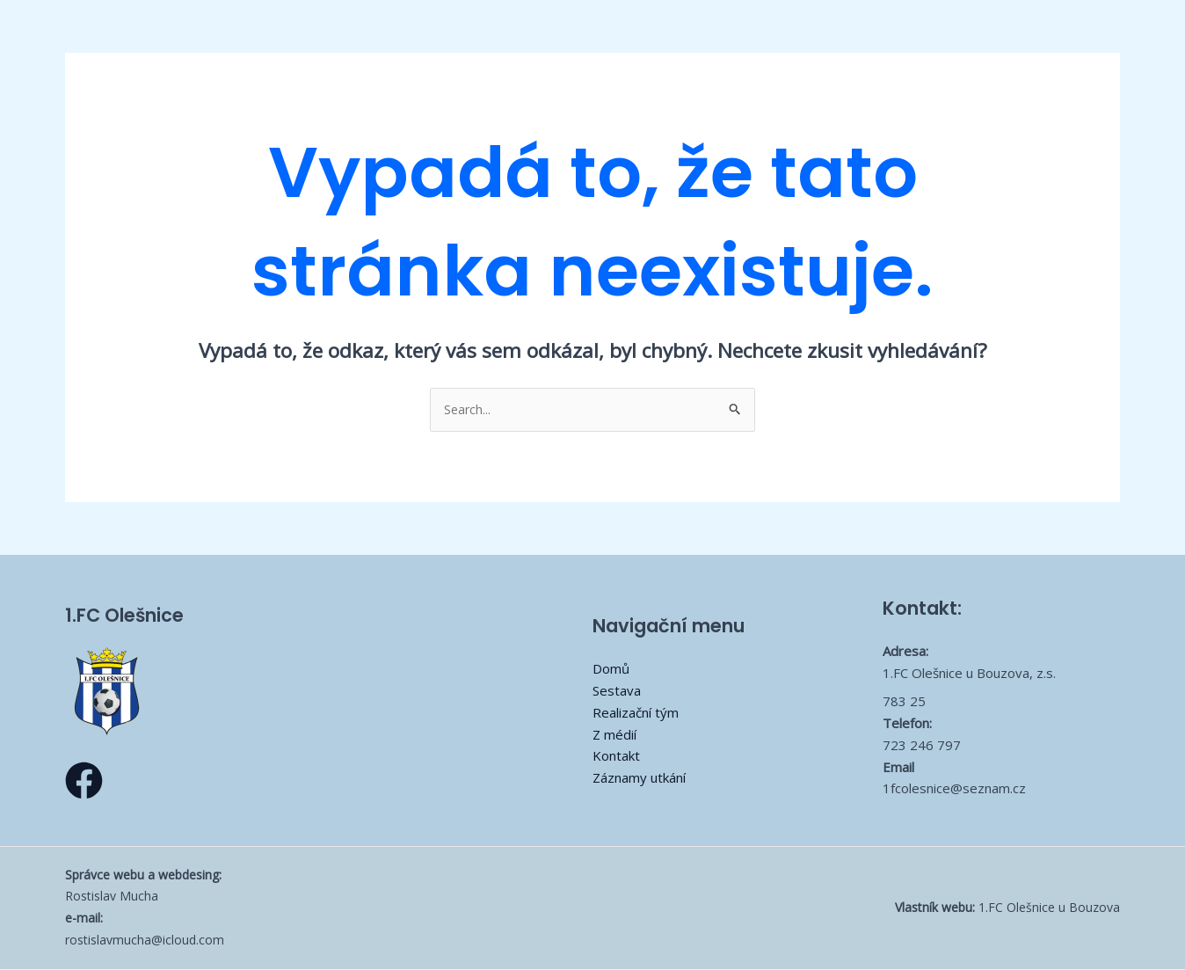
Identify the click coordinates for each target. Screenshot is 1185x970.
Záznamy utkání (639, 778)
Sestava (616, 691)
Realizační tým (635, 713)
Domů (610, 670)
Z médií (614, 735)
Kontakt (616, 757)
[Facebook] (84, 781)
